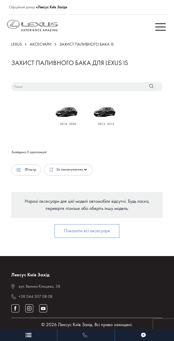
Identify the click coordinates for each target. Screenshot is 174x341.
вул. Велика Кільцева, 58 (39, 287)
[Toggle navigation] (161, 26)
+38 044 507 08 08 (35, 297)
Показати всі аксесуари (87, 231)
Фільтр (26, 170)
